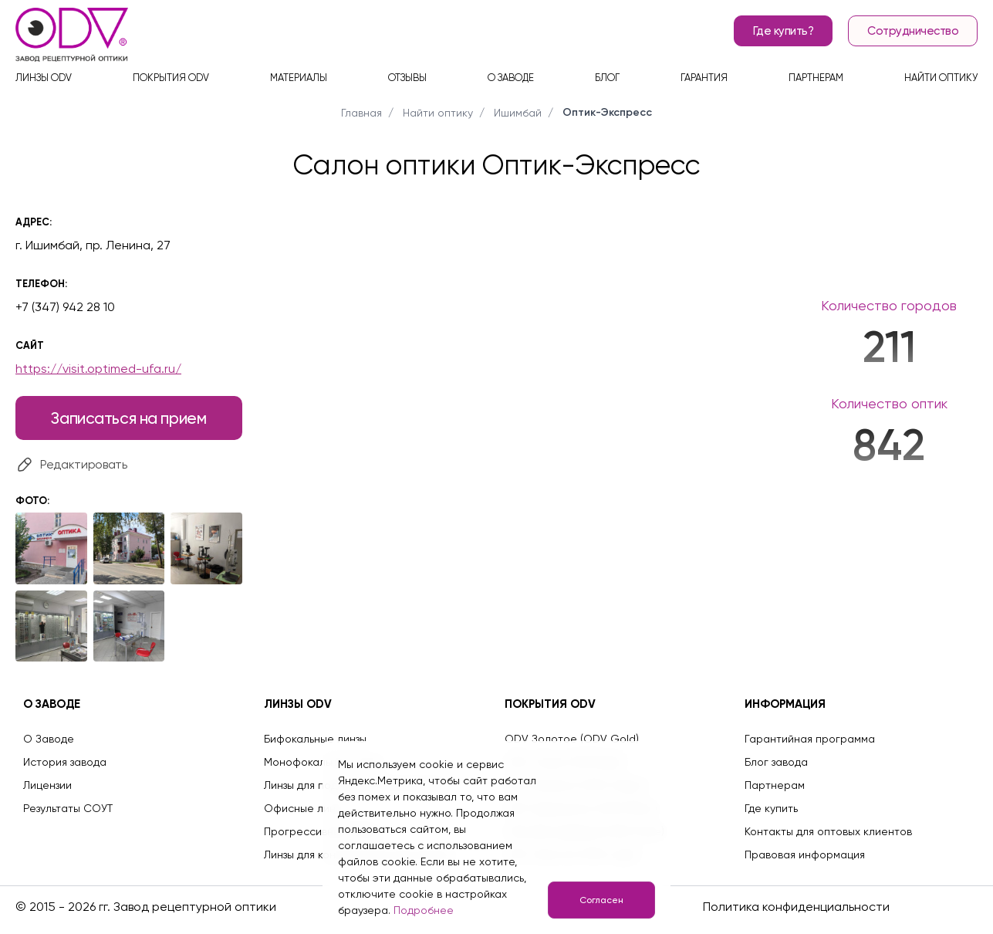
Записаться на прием (128, 418)
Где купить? (783, 31)
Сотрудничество (912, 31)
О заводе (511, 77)
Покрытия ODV (171, 77)
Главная (361, 113)
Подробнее (423, 910)
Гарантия (704, 77)
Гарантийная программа (810, 739)
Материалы (298, 77)
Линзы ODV (43, 77)
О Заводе (48, 739)
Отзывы (407, 77)
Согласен (601, 900)
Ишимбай (518, 113)
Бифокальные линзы (315, 739)
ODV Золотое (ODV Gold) (572, 739)
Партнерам (816, 77)
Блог (607, 77)
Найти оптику (941, 77)
